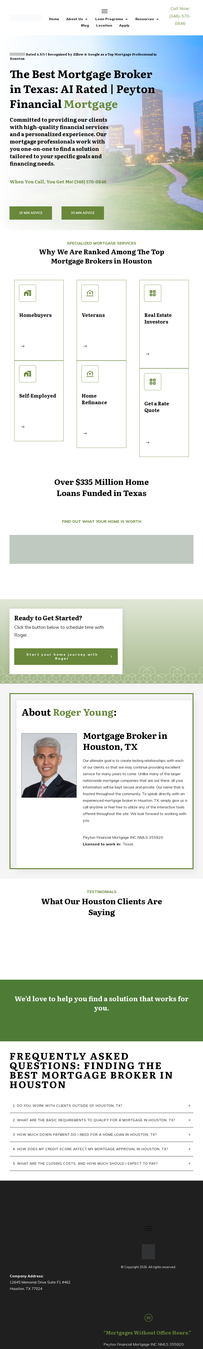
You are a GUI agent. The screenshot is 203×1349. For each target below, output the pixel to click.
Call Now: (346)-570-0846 (180, 16)
